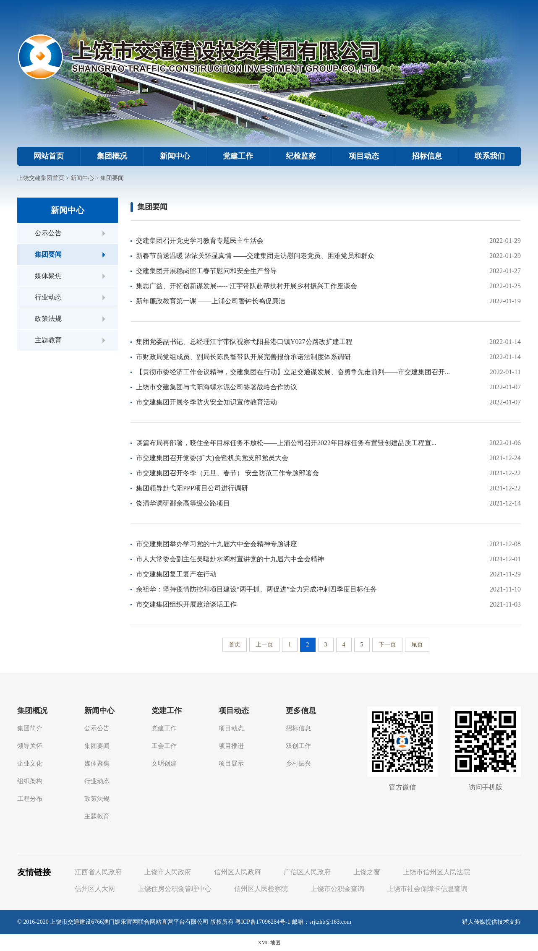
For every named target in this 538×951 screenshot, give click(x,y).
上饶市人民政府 (167, 871)
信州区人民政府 (237, 871)
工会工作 (164, 746)
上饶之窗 (366, 871)
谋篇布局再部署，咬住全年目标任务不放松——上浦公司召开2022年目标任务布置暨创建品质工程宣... (286, 442)
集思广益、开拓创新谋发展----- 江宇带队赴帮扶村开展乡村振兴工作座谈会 (246, 285)
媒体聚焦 (48, 275)
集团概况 (112, 156)
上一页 (264, 644)
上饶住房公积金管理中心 (175, 888)
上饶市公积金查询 (337, 888)
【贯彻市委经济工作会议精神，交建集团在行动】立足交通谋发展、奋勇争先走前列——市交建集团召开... (293, 371)
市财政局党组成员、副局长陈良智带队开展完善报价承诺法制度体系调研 (243, 356)
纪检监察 (301, 156)
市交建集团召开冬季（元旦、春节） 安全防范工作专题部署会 (227, 473)
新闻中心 (175, 156)
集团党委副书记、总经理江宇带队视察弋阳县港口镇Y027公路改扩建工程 (244, 341)
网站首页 (49, 156)
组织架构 (29, 781)
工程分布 (29, 798)
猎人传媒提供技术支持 (491, 922)
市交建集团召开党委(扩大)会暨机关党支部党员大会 (212, 457)
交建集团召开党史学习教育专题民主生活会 (200, 240)
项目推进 (231, 746)
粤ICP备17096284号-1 (262, 922)
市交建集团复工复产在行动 (176, 574)
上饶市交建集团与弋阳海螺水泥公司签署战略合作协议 (216, 387)
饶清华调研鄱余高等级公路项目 (183, 503)
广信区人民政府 (307, 871)
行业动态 (48, 297)
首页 (234, 644)
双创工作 (298, 746)
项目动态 (364, 156)
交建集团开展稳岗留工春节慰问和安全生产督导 (206, 270)
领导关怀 (29, 746)
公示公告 (48, 233)
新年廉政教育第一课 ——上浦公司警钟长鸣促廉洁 (210, 301)
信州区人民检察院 (261, 888)
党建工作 (238, 156)
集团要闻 (112, 178)
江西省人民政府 (98, 871)
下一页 (387, 644)
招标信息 (427, 156)
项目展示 (231, 763)
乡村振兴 (298, 763)
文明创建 (164, 763)
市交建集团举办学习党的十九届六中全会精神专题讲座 (216, 543)
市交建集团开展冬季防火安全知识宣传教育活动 (206, 402)
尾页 (417, 644)
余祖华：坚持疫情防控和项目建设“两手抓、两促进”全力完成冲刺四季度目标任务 (256, 589)
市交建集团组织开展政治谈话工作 (186, 604)
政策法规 (48, 318)
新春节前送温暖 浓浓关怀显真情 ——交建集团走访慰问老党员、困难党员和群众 (255, 255)
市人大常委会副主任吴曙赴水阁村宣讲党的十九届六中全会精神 (230, 559)
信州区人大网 (95, 888)
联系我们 (490, 156)
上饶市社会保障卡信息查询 (427, 888)
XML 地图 (269, 943)
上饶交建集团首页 (40, 178)
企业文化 (29, 763)
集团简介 (29, 728)
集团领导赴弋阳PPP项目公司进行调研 (192, 488)
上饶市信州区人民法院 (436, 871)
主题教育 (48, 340)
